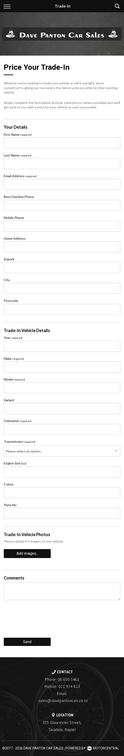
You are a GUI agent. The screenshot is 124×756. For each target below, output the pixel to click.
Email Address (20, 176)
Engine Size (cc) (15, 463)
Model (14, 379)
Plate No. (10, 505)
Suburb (9, 259)
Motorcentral (103, 748)
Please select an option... (24, 451)
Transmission (19, 442)
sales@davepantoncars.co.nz (63, 700)
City (7, 280)
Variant (9, 400)
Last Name (17, 155)
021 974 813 (69, 686)
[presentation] (39, 621)
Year (13, 338)
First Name (17, 134)
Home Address (15, 238)
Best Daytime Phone (19, 197)
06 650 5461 (68, 679)
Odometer (17, 421)
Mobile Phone (14, 218)
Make (14, 359)
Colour (9, 484)
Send (27, 642)
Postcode (11, 301)
